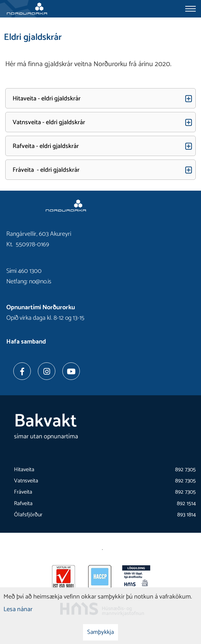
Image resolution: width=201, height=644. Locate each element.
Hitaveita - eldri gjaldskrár (47, 98)
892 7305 (185, 469)
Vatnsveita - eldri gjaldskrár (49, 122)
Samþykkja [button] (100, 632)
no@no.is (40, 281)
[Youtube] (71, 371)
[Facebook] (22, 371)
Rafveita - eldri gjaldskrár (46, 146)
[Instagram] (46, 371)
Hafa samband (26, 342)
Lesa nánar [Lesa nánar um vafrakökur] (18, 609)
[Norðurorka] (27, 8)
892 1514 (186, 503)
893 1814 (186, 514)
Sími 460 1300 (24, 271)
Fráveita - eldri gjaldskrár (46, 170)
